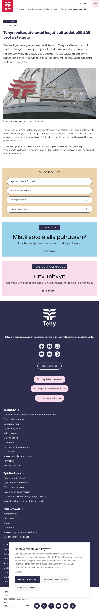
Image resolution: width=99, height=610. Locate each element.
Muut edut (9, 452)
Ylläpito (7, 606)
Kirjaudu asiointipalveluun (52, 389)
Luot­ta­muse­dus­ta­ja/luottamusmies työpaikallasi (30, 415)
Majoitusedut (11, 438)
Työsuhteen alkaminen (16, 483)
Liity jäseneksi (18, 200)
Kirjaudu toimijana (52, 398)
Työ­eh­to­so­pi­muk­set (14, 478)
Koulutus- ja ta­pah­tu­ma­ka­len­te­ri (21, 532)
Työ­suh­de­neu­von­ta (14, 419)
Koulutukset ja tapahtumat (18, 456)
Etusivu (20, 9)
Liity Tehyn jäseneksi (52, 379)
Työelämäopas (12, 473)
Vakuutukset (10, 433)
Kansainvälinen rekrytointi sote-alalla (24, 501)
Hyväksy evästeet (27, 580)
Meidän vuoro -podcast (16, 537)
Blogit (7, 523)
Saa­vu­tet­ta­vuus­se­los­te (16, 599)
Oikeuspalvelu (11, 424)
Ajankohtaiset (11, 514)
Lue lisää (48, 251)
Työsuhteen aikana (14, 487)
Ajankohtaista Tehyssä (23, 181)
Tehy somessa (49, 366)
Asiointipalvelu (19, 209)
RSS (6, 603)
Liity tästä (48, 291)
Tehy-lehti (9, 461)
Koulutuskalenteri (21, 191)
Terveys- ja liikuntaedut (16, 447)
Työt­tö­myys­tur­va (13, 429)
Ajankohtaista (34, 9)
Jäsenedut (10, 410)
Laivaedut (9, 442)
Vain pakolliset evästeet (55, 580)
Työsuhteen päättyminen (17, 492)
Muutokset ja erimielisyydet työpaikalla (25, 497)
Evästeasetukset (27, 588)
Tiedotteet (51, 9)
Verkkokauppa (12, 466)
